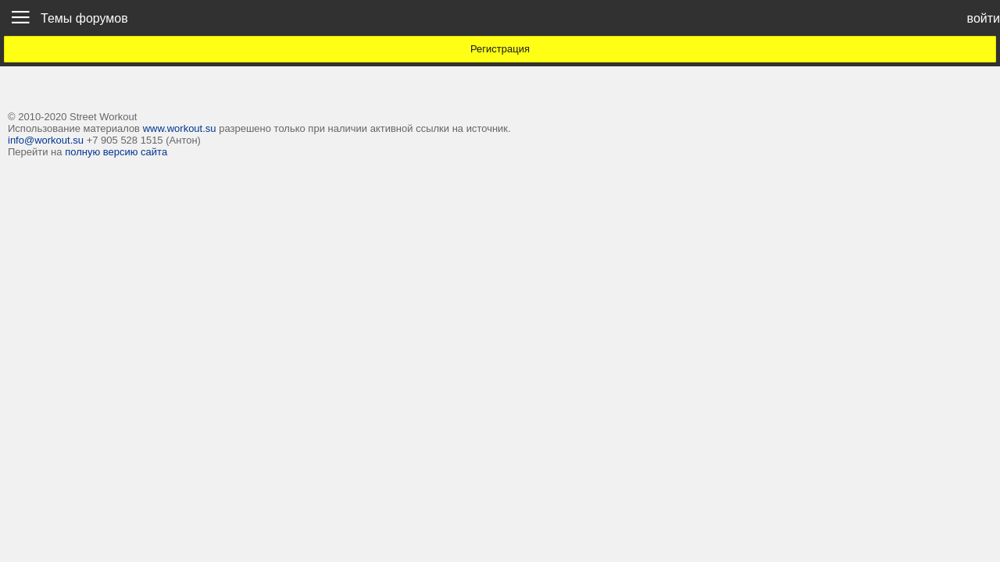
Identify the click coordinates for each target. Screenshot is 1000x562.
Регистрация (500, 49)
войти (983, 18)
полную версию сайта (116, 152)
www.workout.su (179, 128)
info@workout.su (46, 140)
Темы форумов (84, 18)
